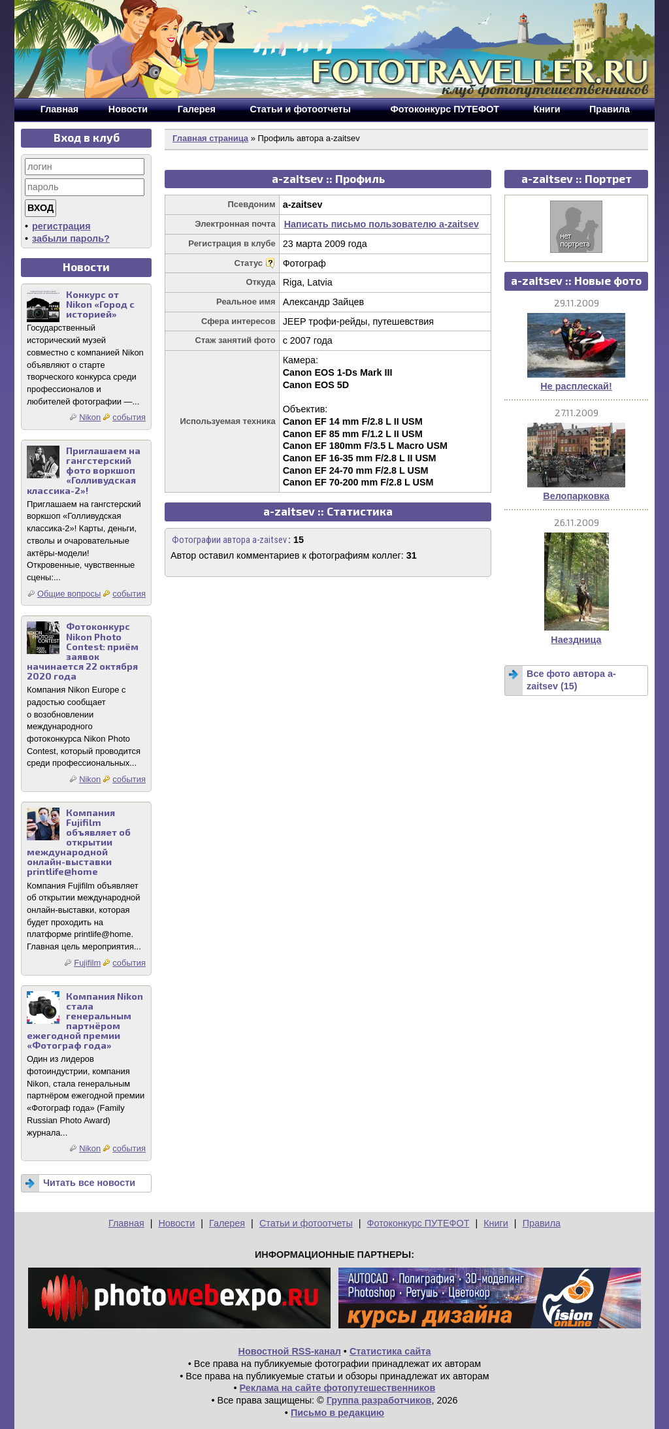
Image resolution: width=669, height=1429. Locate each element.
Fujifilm (87, 963)
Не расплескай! (576, 386)
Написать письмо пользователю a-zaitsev (381, 224)
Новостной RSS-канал (289, 1351)
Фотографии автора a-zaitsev (229, 540)
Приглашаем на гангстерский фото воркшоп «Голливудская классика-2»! (83, 470)
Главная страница (210, 138)
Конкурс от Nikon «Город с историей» (100, 304)
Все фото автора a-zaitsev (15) (571, 679)
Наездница (576, 639)
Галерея (227, 1223)
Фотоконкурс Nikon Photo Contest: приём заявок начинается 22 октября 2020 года (83, 651)
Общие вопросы (69, 594)
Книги (495, 1223)
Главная (126, 1223)
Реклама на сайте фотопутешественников (338, 1388)
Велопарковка (576, 496)
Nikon (90, 417)
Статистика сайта (390, 1351)
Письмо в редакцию (337, 1412)
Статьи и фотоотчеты (306, 1223)
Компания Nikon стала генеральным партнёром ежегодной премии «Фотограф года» (85, 1021)
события (129, 417)
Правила (542, 1223)
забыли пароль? (71, 238)
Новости (176, 1223)
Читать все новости (89, 1182)
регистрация (61, 226)
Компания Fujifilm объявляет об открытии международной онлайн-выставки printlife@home (79, 842)
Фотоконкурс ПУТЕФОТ (418, 1223)
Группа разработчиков (379, 1400)
